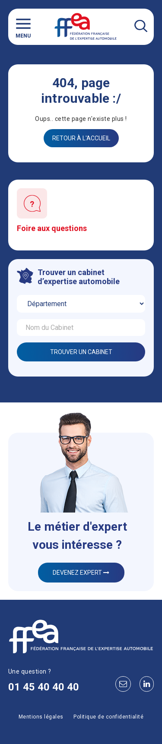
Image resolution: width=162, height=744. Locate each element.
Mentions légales (41, 717)
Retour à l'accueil (81, 138)
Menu (23, 26)
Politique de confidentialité (108, 717)
